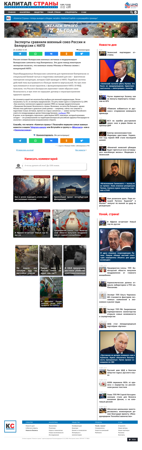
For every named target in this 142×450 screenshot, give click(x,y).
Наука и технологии (56, 430)
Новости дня (108, 45)
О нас (83, 12)
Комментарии (83, 50)
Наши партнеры (123, 430)
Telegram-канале (38, 127)
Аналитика (25, 12)
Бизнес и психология (42, 177)
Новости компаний (101, 430)
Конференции (77, 426)
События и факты (32, 428)
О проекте (121, 426)
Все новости (80, 150)
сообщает (62, 113)
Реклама (121, 433)
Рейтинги (98, 433)
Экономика (53, 426)
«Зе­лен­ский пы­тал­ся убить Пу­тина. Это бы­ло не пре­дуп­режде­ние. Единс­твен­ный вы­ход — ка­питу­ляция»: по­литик (117, 86)
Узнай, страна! (54, 12)
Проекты (98, 422)
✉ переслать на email (25, 150)
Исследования (54, 435)
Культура (85, 177)
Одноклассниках (23, 130)
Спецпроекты (71, 12)
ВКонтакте (77, 127)
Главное (12, 12)
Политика (52, 428)
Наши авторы (123, 428)
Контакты (121, 435)
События (29, 422)
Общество (38, 12)
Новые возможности (56, 433)
